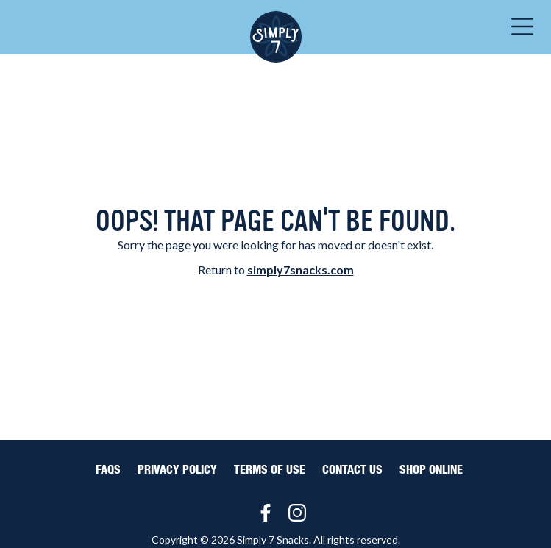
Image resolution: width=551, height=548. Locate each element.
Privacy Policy (177, 470)
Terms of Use (269, 470)
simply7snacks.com (300, 270)
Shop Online (431, 470)
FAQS (108, 470)
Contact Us (352, 470)
